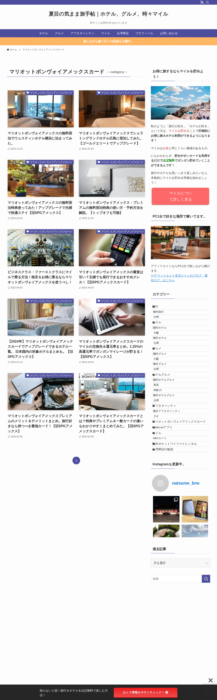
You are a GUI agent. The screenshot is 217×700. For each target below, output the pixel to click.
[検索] (207, 2)
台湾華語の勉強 (166, 534)
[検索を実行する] (206, 665)
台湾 (162, 324)
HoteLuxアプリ (166, 500)
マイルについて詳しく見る (180, 196)
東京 (162, 430)
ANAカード (164, 517)
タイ (162, 478)
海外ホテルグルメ (169, 446)
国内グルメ (164, 381)
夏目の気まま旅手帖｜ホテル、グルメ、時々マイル (108, 14)
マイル (160, 509)
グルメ (160, 373)
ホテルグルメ (165, 414)
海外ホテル (164, 357)
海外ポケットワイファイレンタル (178, 525)
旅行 (159, 308)
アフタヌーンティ (168, 462)
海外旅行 (163, 316)
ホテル (160, 333)
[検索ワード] (180, 665)
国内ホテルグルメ (169, 422)
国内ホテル (164, 341)
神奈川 (164, 438)
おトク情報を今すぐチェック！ (145, 692)
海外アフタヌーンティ (171, 470)
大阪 (162, 349)
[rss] (202, 2)
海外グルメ (164, 397)
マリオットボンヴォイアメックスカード (181, 489)
